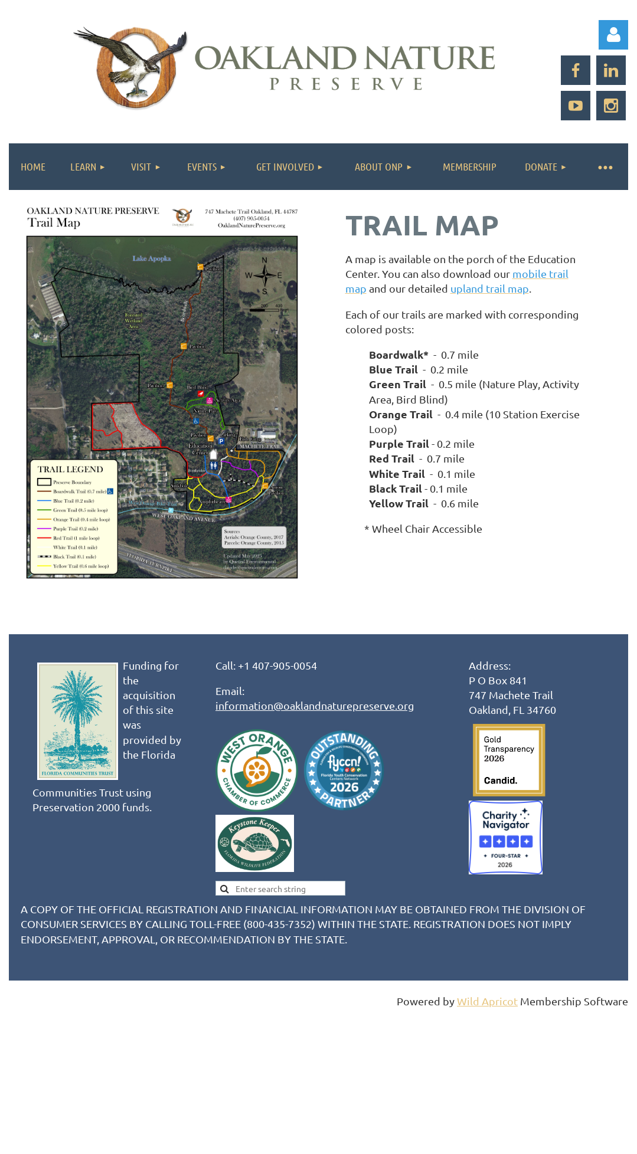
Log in (613, 35)
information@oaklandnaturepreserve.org (314, 705)
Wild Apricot (487, 1001)
